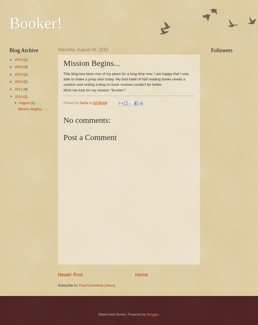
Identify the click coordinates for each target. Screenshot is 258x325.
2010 (19, 97)
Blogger (153, 314)
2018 (19, 60)
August (25, 103)
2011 (19, 89)
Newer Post (70, 274)
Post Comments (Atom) (97, 285)
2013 (19, 74)
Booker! (35, 23)
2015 (19, 67)
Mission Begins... (31, 109)
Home (141, 274)
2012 (19, 82)
